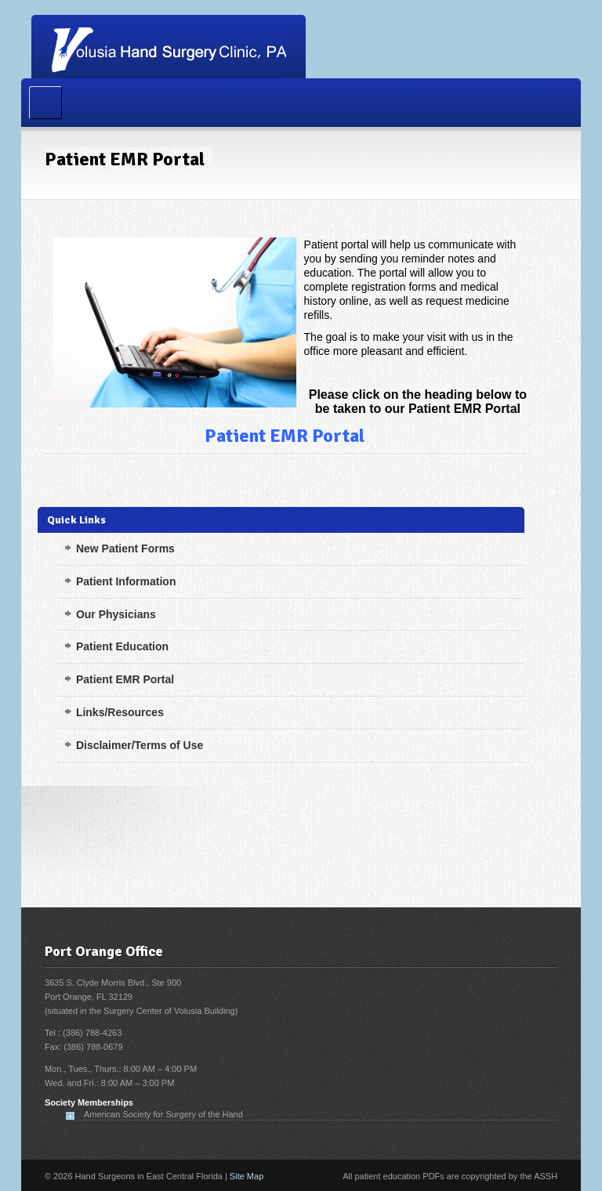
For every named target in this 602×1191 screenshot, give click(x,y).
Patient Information (126, 581)
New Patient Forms (125, 548)
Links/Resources (120, 712)
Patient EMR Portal (284, 435)
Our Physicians (116, 614)
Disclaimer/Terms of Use (139, 745)
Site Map (246, 1176)
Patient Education (122, 646)
